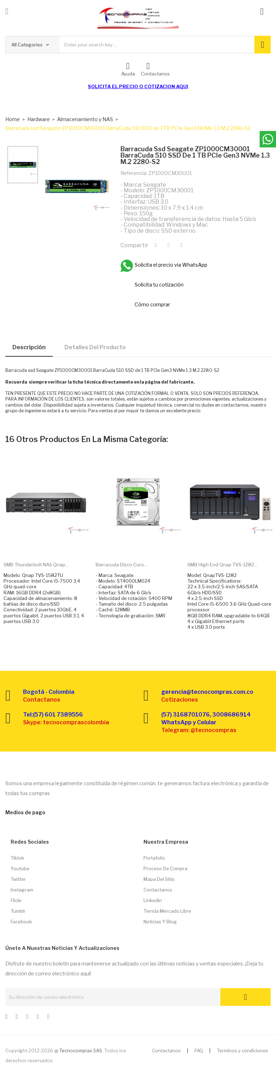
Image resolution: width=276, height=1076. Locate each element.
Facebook (21, 921)
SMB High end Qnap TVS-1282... (222, 564)
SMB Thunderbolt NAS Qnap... (36, 564)
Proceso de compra (165, 868)
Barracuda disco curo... (121, 564)
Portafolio (154, 858)
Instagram (22, 890)
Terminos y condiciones (242, 1050)
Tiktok (17, 858)
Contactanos (157, 890)
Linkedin (152, 900)
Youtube (20, 868)
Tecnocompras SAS (80, 1050)
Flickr (16, 900)
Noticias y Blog (160, 921)
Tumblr (18, 911)
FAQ (199, 1050)
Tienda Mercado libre (167, 911)
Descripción (29, 347)
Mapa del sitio (159, 879)
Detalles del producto (95, 347)
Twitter (18, 879)
